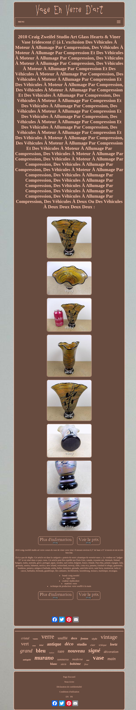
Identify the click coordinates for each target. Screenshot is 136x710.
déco (69, 643)
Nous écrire (69, 682)
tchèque (103, 645)
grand (26, 651)
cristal (25, 638)
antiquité (27, 659)
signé (94, 650)
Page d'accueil (69, 677)
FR (71, 696)
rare (61, 651)
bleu (41, 651)
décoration (111, 652)
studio (82, 644)
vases (35, 638)
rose (34, 645)
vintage (109, 637)
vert (25, 643)
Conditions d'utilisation (69, 692)
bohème (75, 664)
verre (47, 636)
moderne (77, 659)
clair (92, 645)
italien (51, 653)
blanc (53, 664)
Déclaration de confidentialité (69, 687)
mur (87, 660)
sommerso (63, 659)
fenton (84, 638)
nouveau (76, 651)
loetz (113, 644)
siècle (63, 664)
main (111, 659)
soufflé (62, 638)
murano (44, 658)
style (94, 638)
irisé (41, 645)
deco (74, 638)
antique (54, 644)
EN (67, 696)
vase (98, 657)
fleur (86, 664)
